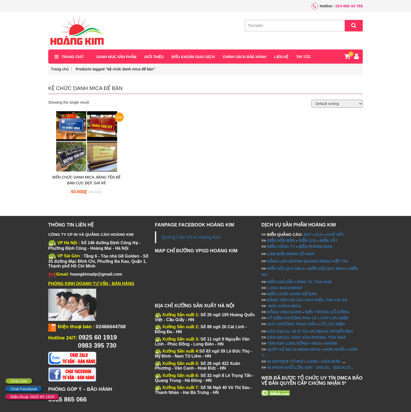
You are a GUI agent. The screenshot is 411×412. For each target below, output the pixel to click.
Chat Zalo (19, 381)
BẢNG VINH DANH (284, 312)
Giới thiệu (154, 57)
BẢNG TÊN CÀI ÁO (284, 300)
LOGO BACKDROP (284, 288)
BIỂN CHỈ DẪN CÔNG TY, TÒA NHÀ (299, 282)
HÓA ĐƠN (331, 361)
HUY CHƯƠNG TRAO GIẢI (291, 324)
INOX (316, 343)
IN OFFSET (277, 361)
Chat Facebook (23, 389)
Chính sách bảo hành (244, 57)
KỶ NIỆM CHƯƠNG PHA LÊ (292, 318)
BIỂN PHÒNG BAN (315, 246)
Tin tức (303, 57)
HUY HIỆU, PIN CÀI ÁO (327, 300)
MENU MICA (309, 349)
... (266, 355)
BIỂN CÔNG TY (281, 246)
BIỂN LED (307, 240)
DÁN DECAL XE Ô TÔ (287, 331)
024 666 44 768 (349, 6)
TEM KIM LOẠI (280, 343)
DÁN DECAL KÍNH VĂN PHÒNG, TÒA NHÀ (306, 337)
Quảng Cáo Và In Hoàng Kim (191, 237)
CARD (312, 361)
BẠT (308, 234)
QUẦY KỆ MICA (281, 349)
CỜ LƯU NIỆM (332, 324)
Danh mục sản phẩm (116, 57)
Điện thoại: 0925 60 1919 (32, 396)
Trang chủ (72, 57)
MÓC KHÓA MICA (284, 306)
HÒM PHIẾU (334, 349)
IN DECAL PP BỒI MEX (332, 331)
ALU (319, 234)
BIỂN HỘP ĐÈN (281, 240)
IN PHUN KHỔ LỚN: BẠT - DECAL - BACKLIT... (310, 367)
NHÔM (331, 343)
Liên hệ (281, 57)
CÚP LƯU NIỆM (334, 318)
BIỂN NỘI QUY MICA (286, 268)
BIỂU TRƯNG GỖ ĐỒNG (327, 312)
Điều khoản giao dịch (193, 57)
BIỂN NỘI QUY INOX (326, 268)
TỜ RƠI (296, 361)
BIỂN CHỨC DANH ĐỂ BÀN (291, 294)
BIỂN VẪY (329, 240)
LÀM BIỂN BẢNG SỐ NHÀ (291, 254)
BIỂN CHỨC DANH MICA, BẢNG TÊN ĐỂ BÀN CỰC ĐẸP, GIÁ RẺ (86, 180)
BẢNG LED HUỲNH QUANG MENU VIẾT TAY (308, 261)
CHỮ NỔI (335, 234)
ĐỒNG (302, 343)
